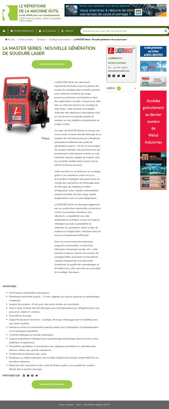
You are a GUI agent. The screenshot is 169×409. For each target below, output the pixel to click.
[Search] (121, 31)
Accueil (10, 39)
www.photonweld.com (118, 71)
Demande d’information (52, 64)
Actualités (47, 31)
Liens (78, 404)
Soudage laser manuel (59, 39)
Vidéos (67, 31)
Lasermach (115, 58)
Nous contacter (66, 404)
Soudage (41, 39)
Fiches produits (22, 31)
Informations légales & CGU (97, 404)
